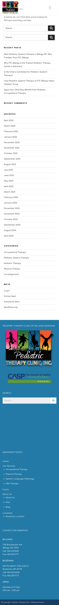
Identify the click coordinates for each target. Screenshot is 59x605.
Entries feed (10, 296)
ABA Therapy (12, 483)
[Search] (53, 400)
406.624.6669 (13, 572)
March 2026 (9, 126)
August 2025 (10, 164)
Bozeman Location (15, 516)
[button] (50, 8)
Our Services (9, 466)
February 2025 (11, 197)
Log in (7, 291)
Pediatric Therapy (12, 263)
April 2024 (9, 236)
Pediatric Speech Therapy (16, 258)
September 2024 (12, 225)
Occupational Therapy (15, 252)
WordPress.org (11, 307)
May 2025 (8, 181)
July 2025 (8, 170)
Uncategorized (11, 274)
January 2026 (10, 137)
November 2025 (11, 148)
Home (6, 461)
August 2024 (10, 230)
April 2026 (9, 120)
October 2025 (11, 153)
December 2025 (12, 142)
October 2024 (11, 219)
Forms (6, 490)
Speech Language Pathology (20, 479)
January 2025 (10, 203)
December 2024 (12, 208)
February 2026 (11, 131)
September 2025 (12, 159)
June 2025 (9, 175)
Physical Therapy (12, 269)
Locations (7, 513)
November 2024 (11, 214)
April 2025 (9, 186)
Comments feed (11, 302)
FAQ (8, 502)
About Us (7, 494)
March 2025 (9, 192)
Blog (8, 507)
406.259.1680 (13, 551)
